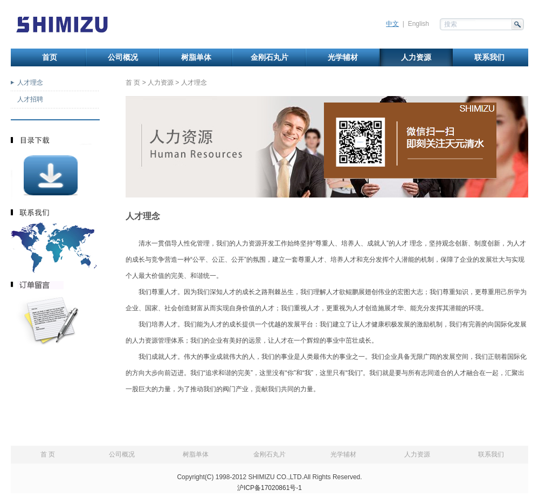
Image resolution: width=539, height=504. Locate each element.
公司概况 (123, 57)
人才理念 (30, 82)
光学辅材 (343, 57)
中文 (392, 24)
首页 (49, 57)
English (418, 24)
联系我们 (489, 57)
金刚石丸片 (269, 57)
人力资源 (416, 57)
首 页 (133, 82)
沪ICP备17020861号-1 (269, 488)
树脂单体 (196, 57)
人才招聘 (30, 99)
